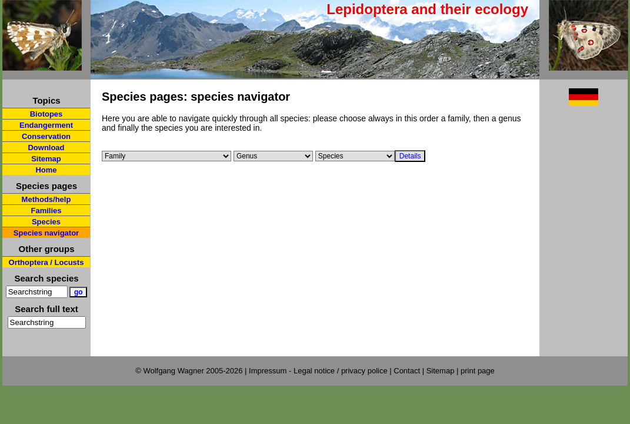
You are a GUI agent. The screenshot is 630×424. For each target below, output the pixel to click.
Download (46, 147)
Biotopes (46, 114)
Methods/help (46, 199)
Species (46, 221)
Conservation (46, 136)
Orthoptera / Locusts (46, 262)
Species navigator (46, 232)
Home (45, 169)
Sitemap (46, 158)
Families (46, 210)
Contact (407, 370)
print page (478, 370)
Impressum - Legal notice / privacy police (319, 370)
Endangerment (46, 125)
